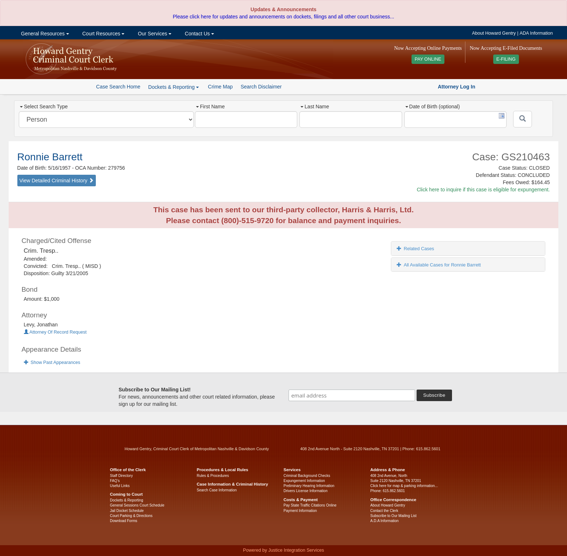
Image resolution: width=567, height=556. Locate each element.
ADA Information (536, 33)
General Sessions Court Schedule (137, 505)
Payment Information (300, 511)
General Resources (44, 33)
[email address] (352, 395)
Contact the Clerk (384, 511)
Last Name (314, 106)
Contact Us (198, 33)
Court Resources (103, 33)
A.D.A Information (384, 521)
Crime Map (220, 87)
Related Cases (415, 248)
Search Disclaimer (261, 87)
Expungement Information (304, 481)
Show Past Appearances (52, 362)
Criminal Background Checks (307, 476)
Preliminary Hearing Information (309, 486)
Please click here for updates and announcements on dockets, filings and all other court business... (283, 16)
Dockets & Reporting (126, 500)
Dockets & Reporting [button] (173, 87)
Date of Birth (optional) (432, 106)
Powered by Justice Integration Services (283, 550)
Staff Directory (121, 476)
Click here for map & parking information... (404, 486)
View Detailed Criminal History (57, 180)
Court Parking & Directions (131, 516)
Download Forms (123, 521)
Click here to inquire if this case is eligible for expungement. (483, 189)
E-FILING (506, 59)
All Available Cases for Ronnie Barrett (439, 265)
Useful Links (119, 486)
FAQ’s (115, 481)
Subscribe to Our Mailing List (393, 516)
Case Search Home (118, 87)
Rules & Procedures (213, 476)
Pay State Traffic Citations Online (310, 505)
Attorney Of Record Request (55, 332)
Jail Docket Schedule (127, 511)
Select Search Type (44, 106)
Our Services (153, 33)
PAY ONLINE (428, 59)
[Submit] (522, 119)
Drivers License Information (306, 491)
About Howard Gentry (494, 33)
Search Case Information (217, 490)
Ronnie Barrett (50, 156)
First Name (210, 106)
